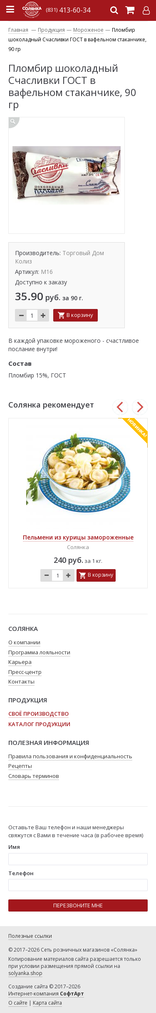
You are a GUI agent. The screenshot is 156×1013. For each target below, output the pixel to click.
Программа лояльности (39, 652)
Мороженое (88, 29)
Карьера (20, 662)
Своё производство (38, 713)
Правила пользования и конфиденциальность (70, 756)
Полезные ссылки (30, 936)
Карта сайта (47, 1002)
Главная (18, 29)
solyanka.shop (25, 973)
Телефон (21, 873)
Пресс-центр (25, 672)
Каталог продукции (39, 724)
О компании (24, 642)
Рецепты (20, 766)
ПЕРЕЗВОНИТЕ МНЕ (78, 905)
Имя (14, 847)
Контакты (21, 681)
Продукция (51, 29)
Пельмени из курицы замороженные (78, 537)
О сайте (17, 1002)
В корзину (80, 315)
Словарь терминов (33, 776)
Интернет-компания (46, 993)
